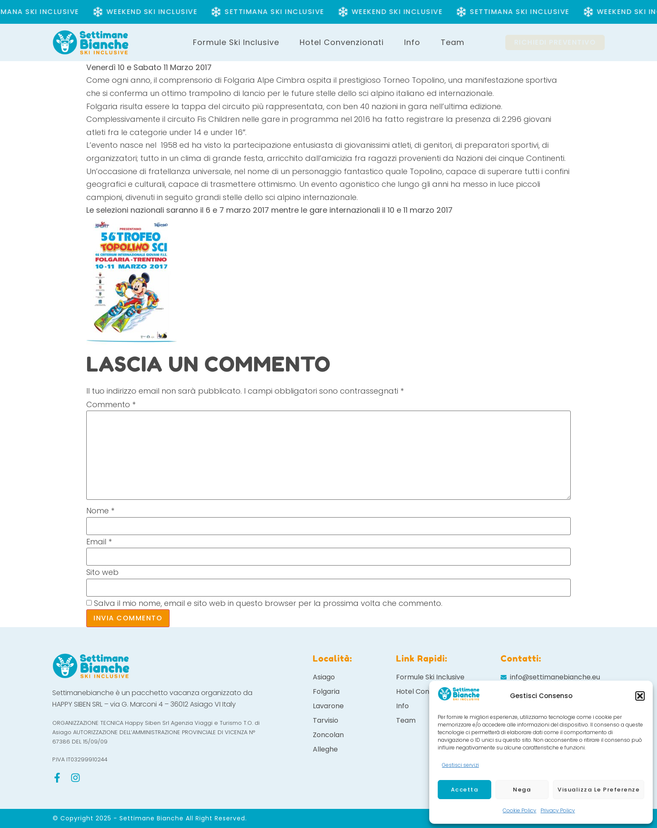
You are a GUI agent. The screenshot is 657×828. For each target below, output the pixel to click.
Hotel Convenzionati (342, 42)
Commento (111, 404)
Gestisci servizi (460, 765)
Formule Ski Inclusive (236, 42)
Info (412, 42)
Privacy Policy (558, 810)
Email (99, 542)
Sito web (102, 572)
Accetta (465, 790)
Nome (100, 511)
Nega (522, 790)
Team (452, 42)
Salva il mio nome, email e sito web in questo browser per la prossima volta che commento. (268, 603)
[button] (640, 696)
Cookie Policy (519, 810)
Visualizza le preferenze (599, 790)
